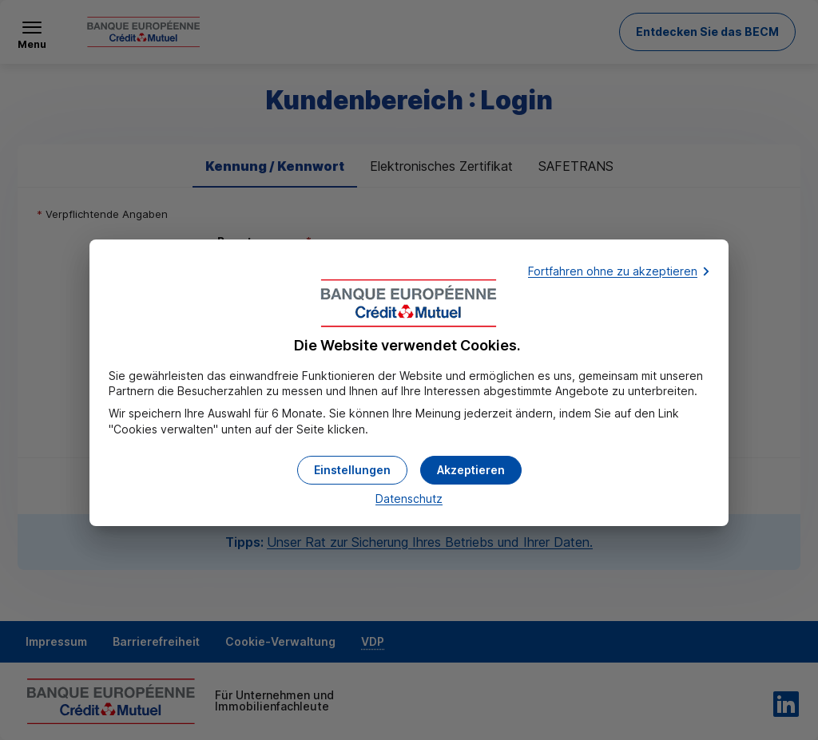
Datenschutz (409, 498)
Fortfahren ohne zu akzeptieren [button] (612, 271)
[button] (471, 470)
